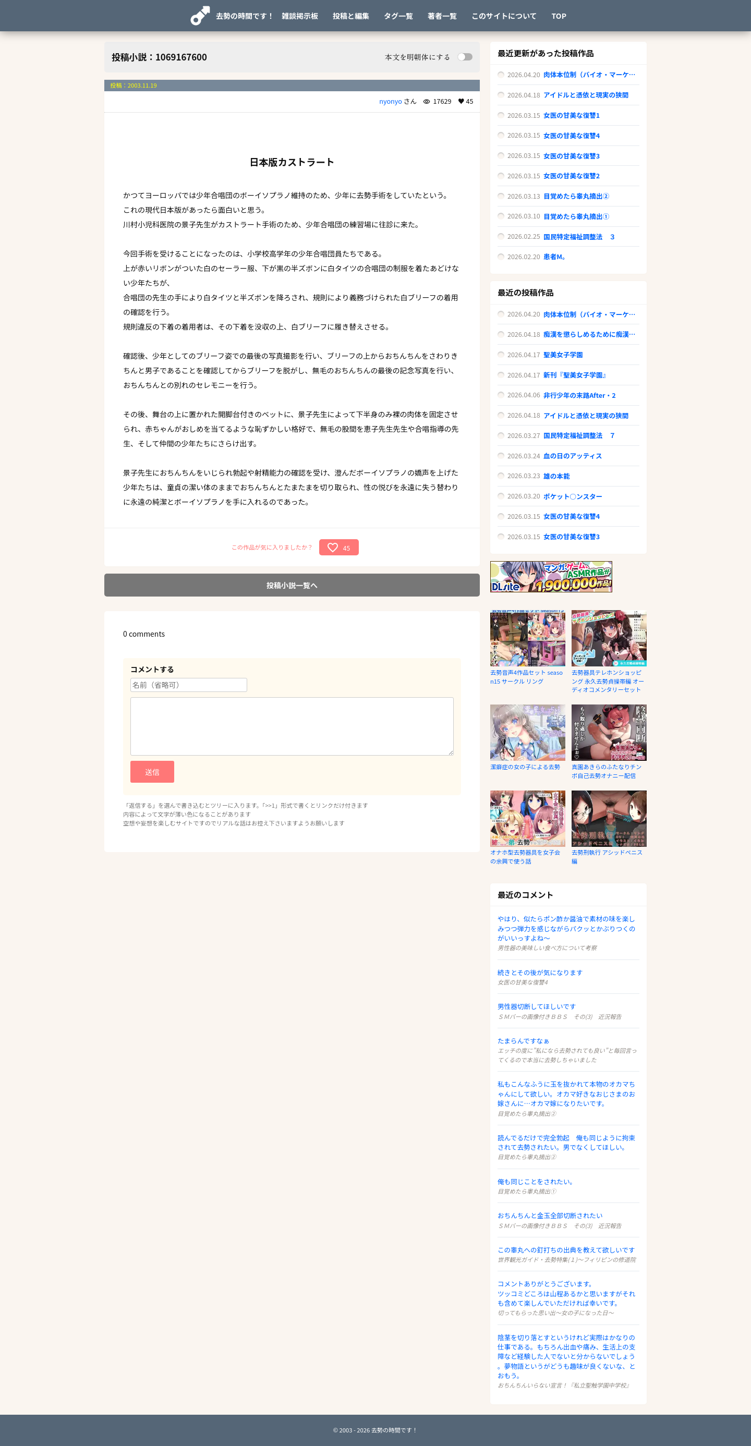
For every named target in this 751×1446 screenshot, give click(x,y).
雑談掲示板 (300, 15)
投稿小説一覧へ (292, 585)
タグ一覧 (398, 15)
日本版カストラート (292, 161)
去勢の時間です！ (245, 15)
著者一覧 (442, 15)
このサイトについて (504, 15)
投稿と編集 (351, 15)
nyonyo (390, 101)
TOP (559, 15)
